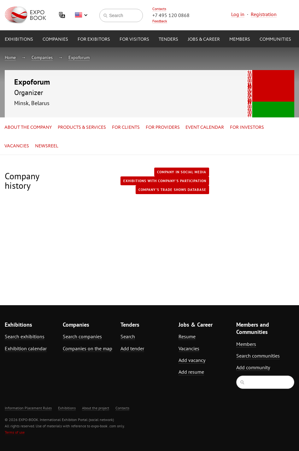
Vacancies (16, 146)
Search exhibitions (24, 336)
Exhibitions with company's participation (164, 181)
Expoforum (79, 57)
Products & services (82, 127)
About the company (28, 127)
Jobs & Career (204, 39)
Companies (55, 39)
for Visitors (134, 39)
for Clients (126, 127)
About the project (95, 408)
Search (127, 336)
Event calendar (204, 127)
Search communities (258, 356)
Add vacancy (192, 360)
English (81, 15)
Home (10, 57)
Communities (275, 39)
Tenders (168, 39)
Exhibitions (19, 39)
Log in (237, 14)
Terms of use (15, 432)
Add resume (191, 372)
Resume (187, 336)
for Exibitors (94, 39)
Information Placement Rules (28, 408)
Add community (253, 367)
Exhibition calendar (26, 348)
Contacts (159, 8)
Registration (264, 14)
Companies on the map (87, 348)
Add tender (132, 348)
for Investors (247, 127)
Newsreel (46, 146)
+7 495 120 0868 (171, 15)
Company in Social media (181, 172)
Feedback (159, 21)
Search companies (82, 336)
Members (239, 39)
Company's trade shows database (172, 189)
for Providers (163, 127)
